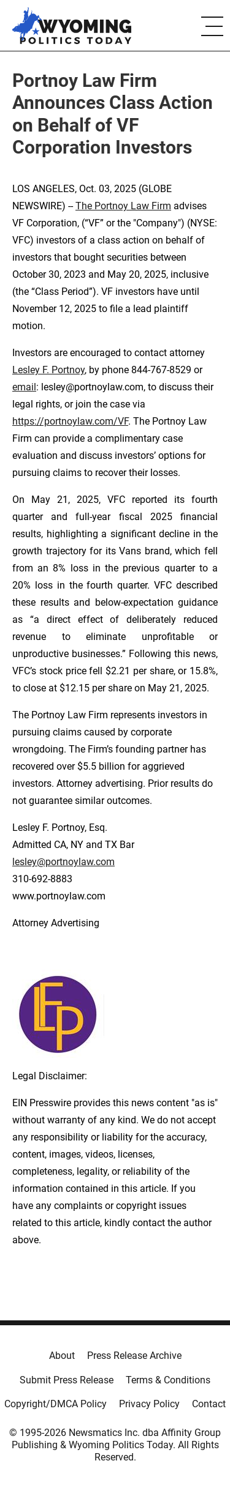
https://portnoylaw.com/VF (70, 421)
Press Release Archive (134, 1355)
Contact (209, 1404)
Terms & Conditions (168, 1380)
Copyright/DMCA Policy (55, 1404)
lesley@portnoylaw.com (63, 862)
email (24, 387)
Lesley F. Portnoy (48, 370)
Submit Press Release (66, 1380)
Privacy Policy (149, 1404)
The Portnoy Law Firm (123, 206)
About (62, 1355)
